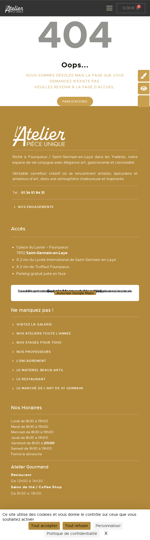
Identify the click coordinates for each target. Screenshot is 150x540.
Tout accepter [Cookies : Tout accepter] (44, 525)
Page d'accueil (74, 101)
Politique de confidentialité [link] (72, 533)
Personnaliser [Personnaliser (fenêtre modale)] (108, 525)
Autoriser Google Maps (75, 293)
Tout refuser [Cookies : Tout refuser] (76, 525)
